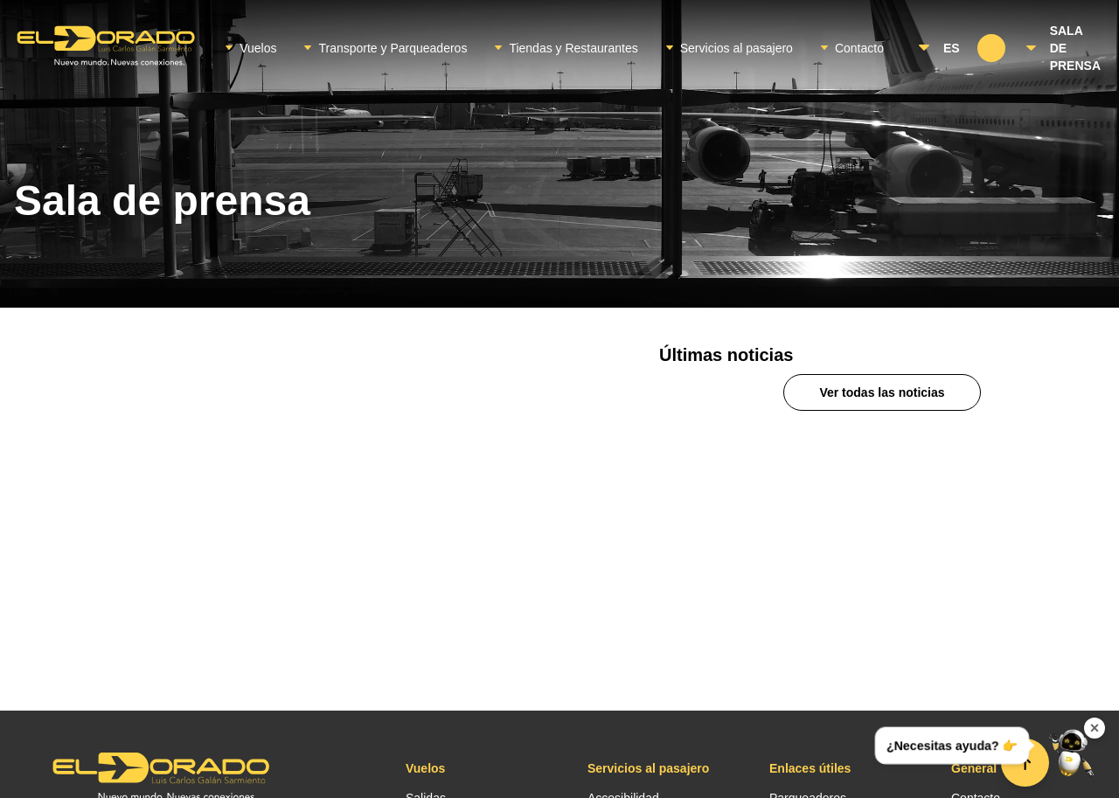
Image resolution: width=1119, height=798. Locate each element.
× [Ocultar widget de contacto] (1095, 728)
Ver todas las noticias (881, 392)
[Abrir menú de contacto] (1072, 751)
